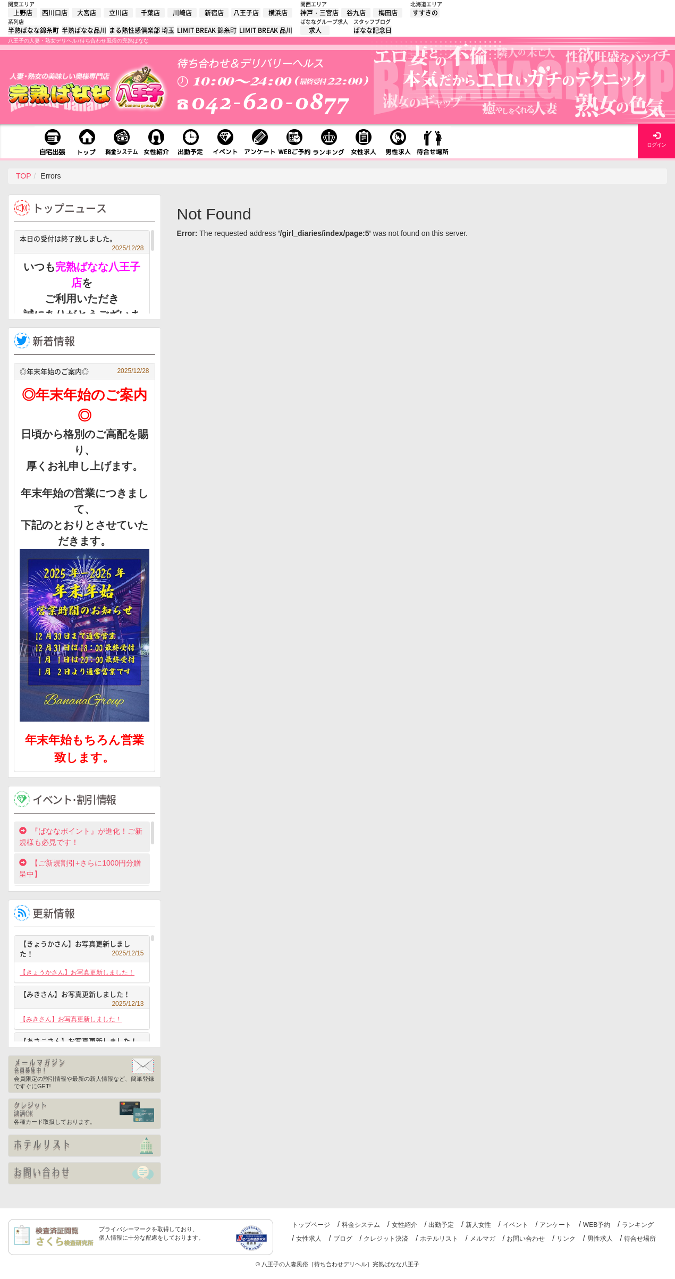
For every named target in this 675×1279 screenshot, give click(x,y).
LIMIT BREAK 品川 (265, 30)
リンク (566, 1238)
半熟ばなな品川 (84, 30)
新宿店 (214, 13)
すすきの (425, 13)
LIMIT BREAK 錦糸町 (207, 30)
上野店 (22, 13)
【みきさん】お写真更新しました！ (82, 995)
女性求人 (309, 1238)
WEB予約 (596, 1225)
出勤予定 (441, 1225)
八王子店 (246, 13)
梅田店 (388, 13)
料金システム (361, 1225)
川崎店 (182, 13)
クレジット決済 (386, 1238)
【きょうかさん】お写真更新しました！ (82, 948)
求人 (315, 30)
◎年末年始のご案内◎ (84, 371)
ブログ (342, 1238)
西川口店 (55, 13)
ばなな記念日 (372, 30)
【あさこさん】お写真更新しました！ (82, 1042)
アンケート (555, 1225)
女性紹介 (404, 1225)
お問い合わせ (526, 1238)
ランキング (638, 1225)
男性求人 (600, 1238)
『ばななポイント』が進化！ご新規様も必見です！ (80, 836)
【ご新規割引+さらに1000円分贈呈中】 (80, 868)
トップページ (311, 1225)
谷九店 (356, 13)
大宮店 (86, 13)
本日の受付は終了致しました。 (82, 240)
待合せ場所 (640, 1238)
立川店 (118, 13)
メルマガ (482, 1238)
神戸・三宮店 (319, 13)
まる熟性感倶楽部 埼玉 (141, 30)
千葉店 (150, 13)
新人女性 (478, 1225)
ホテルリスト (439, 1238)
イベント (515, 1225)
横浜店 (278, 13)
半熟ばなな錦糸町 (33, 30)
